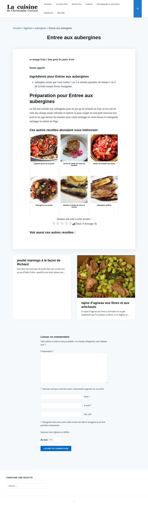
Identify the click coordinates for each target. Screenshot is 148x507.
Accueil (48, 4)
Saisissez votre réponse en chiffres (55, 432)
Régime (60, 13)
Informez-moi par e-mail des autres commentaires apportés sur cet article (73, 389)
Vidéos (89, 4)
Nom (87, 396)
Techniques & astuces (108, 4)
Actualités (61, 4)
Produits (48, 13)
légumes (28, 28)
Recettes (76, 4)
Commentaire (47, 351)
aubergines (40, 28)
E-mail (87, 405)
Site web (87, 414)
